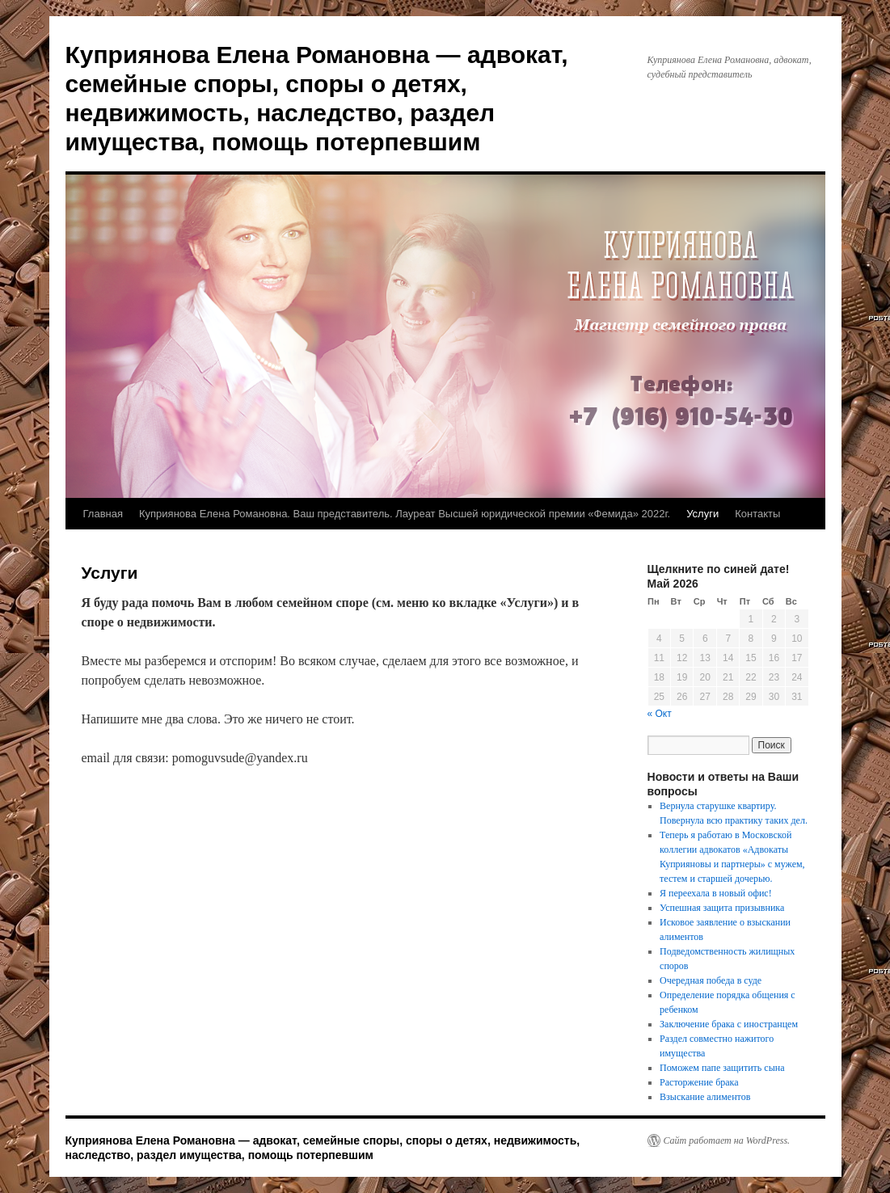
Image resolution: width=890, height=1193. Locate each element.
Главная (103, 514)
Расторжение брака (699, 1082)
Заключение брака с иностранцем (729, 1024)
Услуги (702, 514)
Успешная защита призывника (722, 907)
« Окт (659, 713)
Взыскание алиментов (705, 1096)
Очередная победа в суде (710, 980)
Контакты (757, 514)
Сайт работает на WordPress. (727, 1140)
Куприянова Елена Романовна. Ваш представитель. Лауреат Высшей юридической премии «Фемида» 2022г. (404, 514)
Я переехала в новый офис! (716, 893)
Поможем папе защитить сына (722, 1067)
